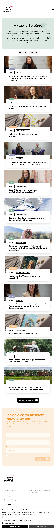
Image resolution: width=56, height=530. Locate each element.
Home (5, 14)
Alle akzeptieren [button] (15, 526)
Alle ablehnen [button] (41, 526)
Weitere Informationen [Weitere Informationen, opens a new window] (31, 514)
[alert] (28, 518)
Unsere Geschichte (10, 490)
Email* (28, 449)
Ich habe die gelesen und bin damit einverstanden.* (25, 455)
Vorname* (28, 434)
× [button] (54, 508)
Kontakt (31, 488)
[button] (28, 523)
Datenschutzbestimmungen (20, 455)
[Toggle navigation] (53, 9)
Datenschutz (8, 497)
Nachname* (28, 442)
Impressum (7, 494)
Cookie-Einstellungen (10, 500)
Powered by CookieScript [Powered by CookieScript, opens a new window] (48, 529)
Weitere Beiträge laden (28, 400)
